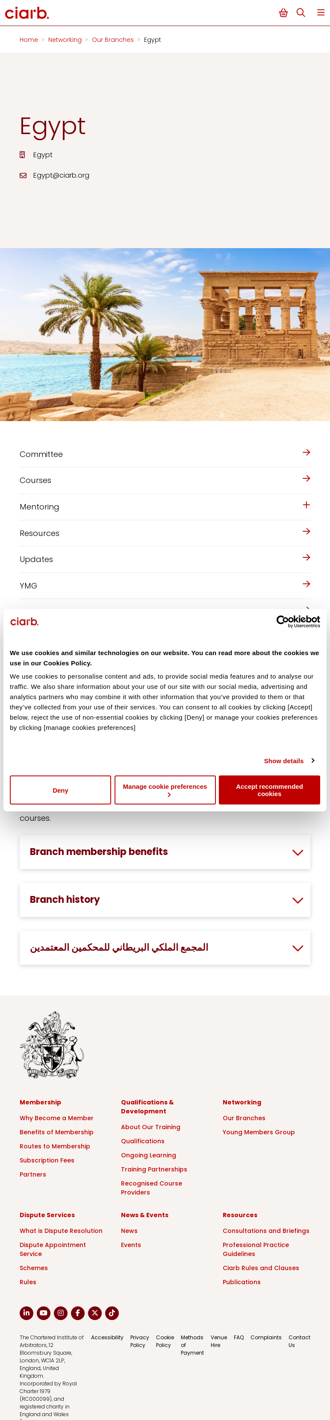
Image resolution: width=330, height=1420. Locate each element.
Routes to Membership (55, 1146)
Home (30, 39)
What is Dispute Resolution (61, 1231)
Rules (28, 1282)
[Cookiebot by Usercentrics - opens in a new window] (282, 621)
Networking (65, 39)
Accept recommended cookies (269, 790)
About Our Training (150, 1127)
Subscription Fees (47, 1160)
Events (131, 1245)
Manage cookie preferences (165, 790)
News (129, 1231)
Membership (40, 1102)
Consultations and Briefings (266, 1231)
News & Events (144, 1215)
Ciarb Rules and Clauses (261, 1268)
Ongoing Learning (148, 1155)
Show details (284, 760)
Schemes (34, 1268)
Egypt (152, 39)
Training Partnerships (154, 1169)
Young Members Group (259, 1132)
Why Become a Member (57, 1118)
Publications (242, 1282)
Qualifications (143, 1141)
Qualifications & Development (147, 1107)
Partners (33, 1174)
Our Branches (114, 39)
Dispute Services (47, 1215)
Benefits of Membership (57, 1132)
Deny (60, 789)
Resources (240, 1215)
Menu (321, 12)
